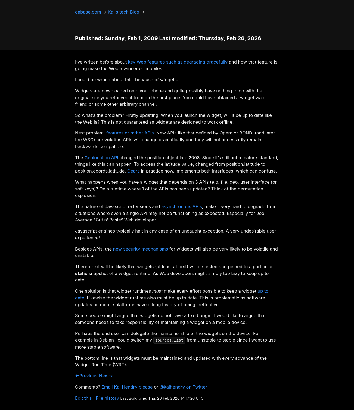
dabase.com (88, 12)
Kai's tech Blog (123, 12)
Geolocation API (101, 157)
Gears (133, 171)
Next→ (106, 375)
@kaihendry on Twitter (183, 387)
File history (107, 398)
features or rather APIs (130, 133)
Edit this (83, 398)
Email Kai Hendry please (127, 387)
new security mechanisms (140, 249)
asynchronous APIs (181, 206)
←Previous (86, 375)
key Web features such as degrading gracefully (178, 62)
